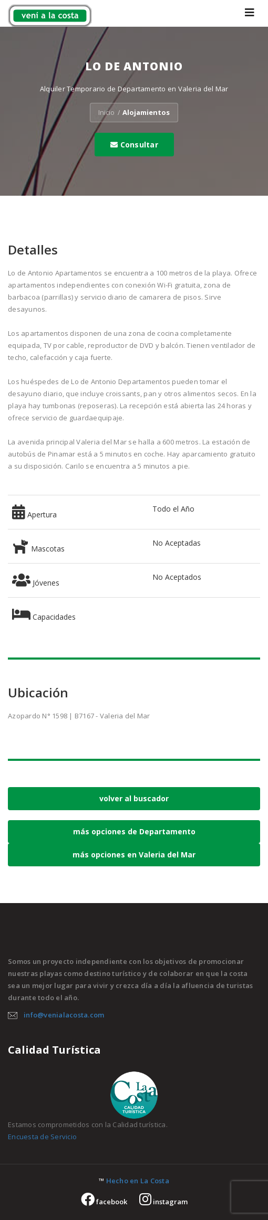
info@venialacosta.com (64, 1015)
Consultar (134, 145)
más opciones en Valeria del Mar (134, 855)
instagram (163, 1201)
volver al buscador (134, 798)
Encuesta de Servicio (42, 1136)
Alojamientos (146, 112)
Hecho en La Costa (137, 1180)
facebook (104, 1201)
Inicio (106, 112)
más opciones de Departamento (134, 831)
